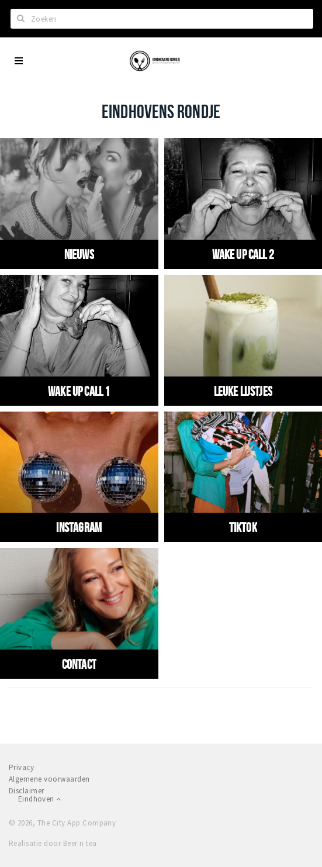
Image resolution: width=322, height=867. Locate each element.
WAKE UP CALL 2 (243, 254)
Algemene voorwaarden (49, 779)
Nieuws (79, 254)
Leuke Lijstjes (243, 391)
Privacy (21, 767)
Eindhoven (39, 799)
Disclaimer (26, 791)
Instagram (79, 527)
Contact (79, 664)
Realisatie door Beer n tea (52, 843)
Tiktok (243, 527)
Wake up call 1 (79, 391)
